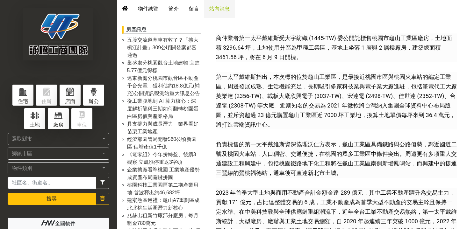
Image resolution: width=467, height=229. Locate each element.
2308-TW (242, 105)
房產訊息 (136, 29)
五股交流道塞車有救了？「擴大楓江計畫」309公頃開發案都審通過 (162, 47)
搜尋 (52, 198)
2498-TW (379, 96)
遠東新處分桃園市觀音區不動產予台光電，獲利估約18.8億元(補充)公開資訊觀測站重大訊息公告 (163, 85)
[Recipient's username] (52, 183)
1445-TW (322, 38)
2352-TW (430, 96)
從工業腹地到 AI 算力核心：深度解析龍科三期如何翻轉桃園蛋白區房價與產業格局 (162, 108)
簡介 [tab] (174, 8)
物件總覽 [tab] (148, 8)
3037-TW (327, 96)
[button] (58, 139)
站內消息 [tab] (219, 8)
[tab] (125, 9)
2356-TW (247, 96)
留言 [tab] (194, 8)
